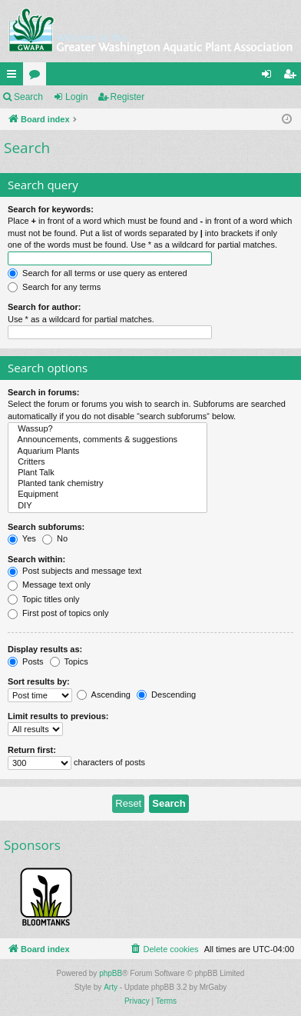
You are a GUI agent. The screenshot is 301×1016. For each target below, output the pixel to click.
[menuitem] (163, 949)
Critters (107, 462)
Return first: (32, 750)
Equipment (107, 494)
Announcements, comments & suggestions (107, 440)
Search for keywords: (51, 209)
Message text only (49, 584)
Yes (22, 538)
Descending (166, 694)
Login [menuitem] (270, 76)
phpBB (110, 973)
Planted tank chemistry (107, 483)
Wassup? (107, 429)
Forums (37, 76)
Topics (69, 661)
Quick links (14, 76)
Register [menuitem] (293, 76)
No (55, 538)
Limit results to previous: (58, 716)
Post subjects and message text (74, 570)
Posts (26, 661)
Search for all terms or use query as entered (97, 273)
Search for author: (44, 306)
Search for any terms (54, 286)
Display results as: (45, 649)
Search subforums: (46, 526)
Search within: (36, 559)
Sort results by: (39, 681)
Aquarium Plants (107, 451)
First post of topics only (58, 613)
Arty (110, 987)
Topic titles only (43, 599)
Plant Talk (107, 473)
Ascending (104, 694)
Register (128, 97)
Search (28, 97)
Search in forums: (44, 392)
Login (76, 97)
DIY (107, 506)
